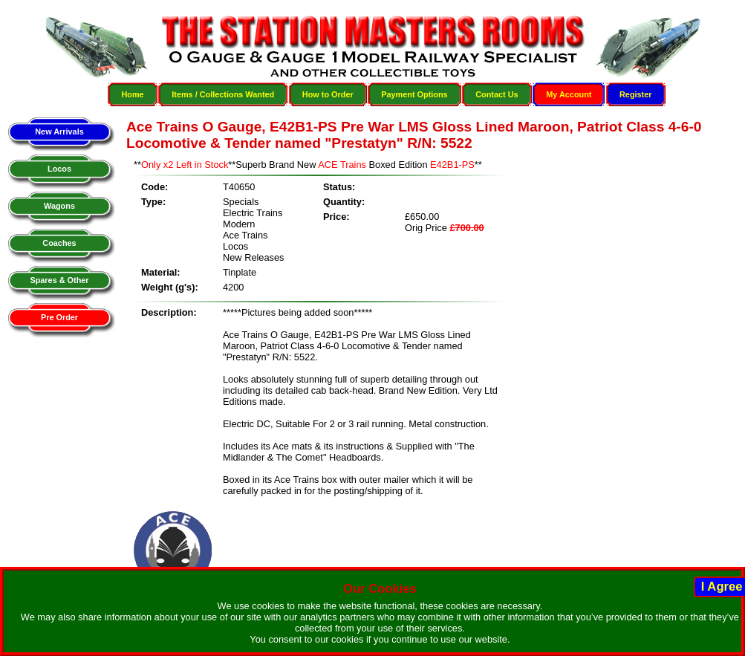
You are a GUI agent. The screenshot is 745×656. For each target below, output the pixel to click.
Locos (59, 168)
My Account (568, 94)
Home (132, 94)
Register (635, 94)
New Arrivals (59, 131)
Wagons (59, 205)
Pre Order (59, 317)
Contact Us (496, 94)
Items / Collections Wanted (223, 94)
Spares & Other (59, 280)
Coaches (59, 242)
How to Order (328, 94)
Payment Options (414, 94)
